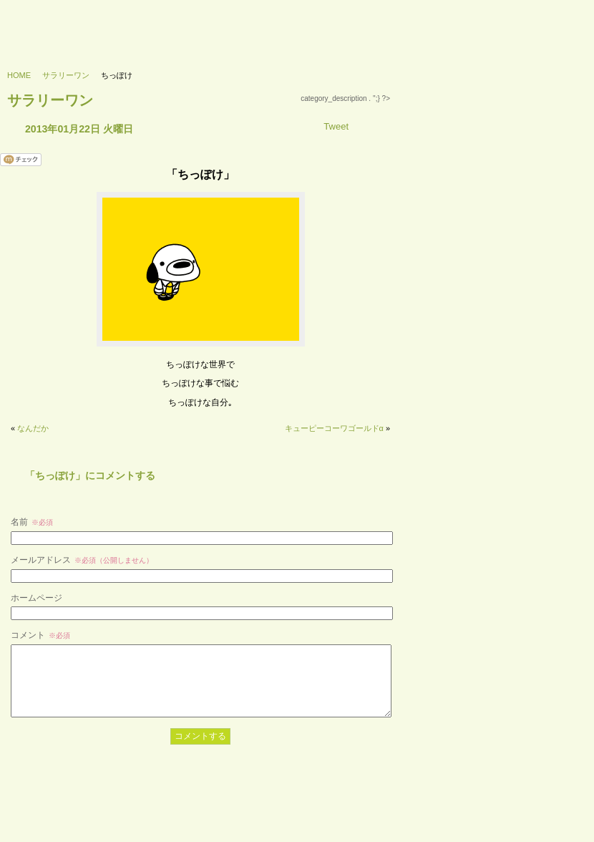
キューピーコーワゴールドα (334, 428)
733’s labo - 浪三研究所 (69, 26)
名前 (32, 522)
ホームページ (36, 598)
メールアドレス (82, 560)
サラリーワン (65, 75)
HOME (19, 75)
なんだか (33, 428)
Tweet (336, 126)
